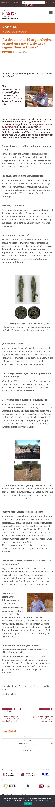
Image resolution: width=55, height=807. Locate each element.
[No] (52, 801)
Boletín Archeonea (27, 743)
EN (23, 5)
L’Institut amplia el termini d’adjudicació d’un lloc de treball (10, 718)
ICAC (22, 15)
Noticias (15, 31)
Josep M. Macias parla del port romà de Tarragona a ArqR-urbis (43, 718)
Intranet (17, 2)
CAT (48, 2)
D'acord (28, 804)
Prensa (27, 747)
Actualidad (6, 31)
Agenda (27, 740)
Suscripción (27, 750)
